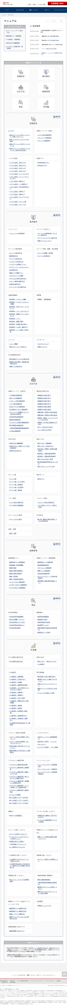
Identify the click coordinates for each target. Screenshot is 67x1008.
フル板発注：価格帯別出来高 (18, 685)
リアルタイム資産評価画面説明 (19, 422)
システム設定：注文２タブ (17, 171)
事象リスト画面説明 (44, 571)
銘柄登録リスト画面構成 (13, 36)
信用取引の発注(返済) (44, 409)
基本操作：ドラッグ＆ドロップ (19, 311)
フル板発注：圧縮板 (15, 682)
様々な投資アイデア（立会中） (19, 800)
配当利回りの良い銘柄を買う (47, 676)
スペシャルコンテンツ (60, 10)
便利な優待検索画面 (44, 879)
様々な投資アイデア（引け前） (19, 803)
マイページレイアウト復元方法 (47, 238)
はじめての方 (20, 10)
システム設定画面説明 (44, 135)
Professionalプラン (43, 162)
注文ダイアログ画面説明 (17, 406)
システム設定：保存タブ (17, 194)
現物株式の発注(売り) (44, 398)
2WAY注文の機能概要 (13, 43)
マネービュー (42, 744)
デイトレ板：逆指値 (15, 490)
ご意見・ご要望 (32, 4)
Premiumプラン (42, 165)
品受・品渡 (12, 533)
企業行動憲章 (13, 982)
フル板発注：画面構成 (13, 39)
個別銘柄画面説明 (43, 565)
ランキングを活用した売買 (46, 693)
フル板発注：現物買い (16, 692)
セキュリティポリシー (50, 980)
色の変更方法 (13, 270)
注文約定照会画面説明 (16, 417)
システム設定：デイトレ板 (17, 201)
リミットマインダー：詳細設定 (47, 769)
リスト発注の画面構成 (16, 505)
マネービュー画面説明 (44, 568)
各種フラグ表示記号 (15, 366)
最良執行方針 (5, 982)
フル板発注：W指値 (15, 708)
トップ (7, 10)
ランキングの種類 (15, 795)
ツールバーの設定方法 (16, 261)
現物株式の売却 (42, 619)
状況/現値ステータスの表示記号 (19, 359)
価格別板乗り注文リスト (17, 931)
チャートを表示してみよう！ (18, 834)
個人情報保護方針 (4, 980)
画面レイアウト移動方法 (17, 914)
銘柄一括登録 (13, 576)
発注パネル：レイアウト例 (46, 466)
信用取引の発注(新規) (44, 406)
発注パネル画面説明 (15, 398)
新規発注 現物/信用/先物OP (47, 453)
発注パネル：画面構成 (44, 443)
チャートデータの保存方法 (17, 287)
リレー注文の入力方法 (44, 430)
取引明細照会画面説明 (16, 425)
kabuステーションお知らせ (17, 347)
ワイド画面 (54, 747)
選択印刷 (58, 116)
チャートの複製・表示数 (45, 253)
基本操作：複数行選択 (16, 321)
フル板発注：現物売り (16, 695)
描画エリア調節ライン (16, 273)
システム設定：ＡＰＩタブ (17, 204)
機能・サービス (33, 10)
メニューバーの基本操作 (17, 233)
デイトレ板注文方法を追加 (49, 48)
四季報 (40, 299)
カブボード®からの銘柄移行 (18, 585)
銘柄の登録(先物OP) (15, 573)
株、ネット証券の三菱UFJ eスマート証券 (9, 989)
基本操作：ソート (15, 318)
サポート (46, 10)
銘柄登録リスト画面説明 (45, 562)
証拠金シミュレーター (44, 905)
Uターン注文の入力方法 (45, 427)
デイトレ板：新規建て (16, 484)
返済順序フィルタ (43, 625)
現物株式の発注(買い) (44, 395)
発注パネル (41, 661)
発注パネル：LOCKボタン (46, 446)
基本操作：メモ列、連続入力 (18, 327)
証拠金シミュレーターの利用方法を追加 (52, 53)
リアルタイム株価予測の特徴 (18, 764)
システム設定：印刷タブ (17, 191)
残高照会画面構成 (43, 616)
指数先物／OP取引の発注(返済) (47, 415)
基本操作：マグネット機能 (17, 299)
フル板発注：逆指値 (15, 705)
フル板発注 (41, 664)
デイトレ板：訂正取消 (16, 487)
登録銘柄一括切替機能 (16, 565)
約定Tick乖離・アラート (16, 619)
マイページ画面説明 (44, 140)
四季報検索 (47, 299)
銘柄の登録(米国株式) (16, 571)
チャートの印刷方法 (44, 256)
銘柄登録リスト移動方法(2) (17, 911)
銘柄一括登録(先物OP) (16, 579)
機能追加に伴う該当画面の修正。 (51, 40)
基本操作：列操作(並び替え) (18, 324)
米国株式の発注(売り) (44, 404)
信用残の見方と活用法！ (17, 841)
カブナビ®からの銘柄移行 (17, 587)
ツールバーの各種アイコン (17, 264)
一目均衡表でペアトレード (17, 844)
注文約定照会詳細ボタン (17, 625)
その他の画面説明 (15, 431)
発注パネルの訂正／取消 (45, 459)
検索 (61, 21)
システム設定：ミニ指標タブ (18, 184)
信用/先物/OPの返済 (44, 622)
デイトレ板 (12, 479)
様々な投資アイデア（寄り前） (19, 797)
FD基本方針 (12, 980)
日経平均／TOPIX (43, 741)
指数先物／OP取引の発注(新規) (47, 412)
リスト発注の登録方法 (16, 502)
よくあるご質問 (41, 4)
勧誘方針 (59, 980)
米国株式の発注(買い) (44, 401)
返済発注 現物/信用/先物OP (47, 456)
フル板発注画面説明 (15, 395)
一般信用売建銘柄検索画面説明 (19, 428)
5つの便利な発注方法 (16, 661)
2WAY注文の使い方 (15, 450)
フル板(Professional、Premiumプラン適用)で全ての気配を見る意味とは (19, 865)
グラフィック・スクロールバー (19, 267)
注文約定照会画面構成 (16, 616)
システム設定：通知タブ (17, 181)
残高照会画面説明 (15, 419)
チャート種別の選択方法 (17, 281)
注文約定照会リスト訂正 (17, 622)
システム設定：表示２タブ (17, 165)
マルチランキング (43, 344)
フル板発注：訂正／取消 (17, 698)
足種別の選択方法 (15, 284)
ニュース (53, 741)
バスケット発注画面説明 (17, 401)
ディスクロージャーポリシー (36, 980)
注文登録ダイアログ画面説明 (18, 409)
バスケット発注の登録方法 (46, 502)
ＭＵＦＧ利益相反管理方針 (23, 980)
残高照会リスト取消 (44, 632)
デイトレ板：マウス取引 (17, 481)
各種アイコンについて (44, 241)
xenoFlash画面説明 (44, 573)
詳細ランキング (42, 347)
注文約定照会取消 (15, 628)
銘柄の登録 (12, 568)
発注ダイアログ (51, 661)
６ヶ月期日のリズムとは (17, 847)
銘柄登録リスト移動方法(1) (17, 908)
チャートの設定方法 (15, 258)
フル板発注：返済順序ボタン (18, 715)
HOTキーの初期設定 (15, 815)
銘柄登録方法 (13, 256)
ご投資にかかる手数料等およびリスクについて (11, 985)
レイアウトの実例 (43, 747)
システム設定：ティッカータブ (19, 174)
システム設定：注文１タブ (17, 168)
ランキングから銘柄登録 (17, 582)
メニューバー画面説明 (44, 138)
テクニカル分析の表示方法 (17, 278)
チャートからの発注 (15, 519)
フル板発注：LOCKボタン (17, 679)
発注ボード (41, 479)
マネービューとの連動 (16, 275)
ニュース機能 (13, 344)
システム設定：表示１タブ (17, 162)
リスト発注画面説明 (15, 404)
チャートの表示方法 (15, 253)
